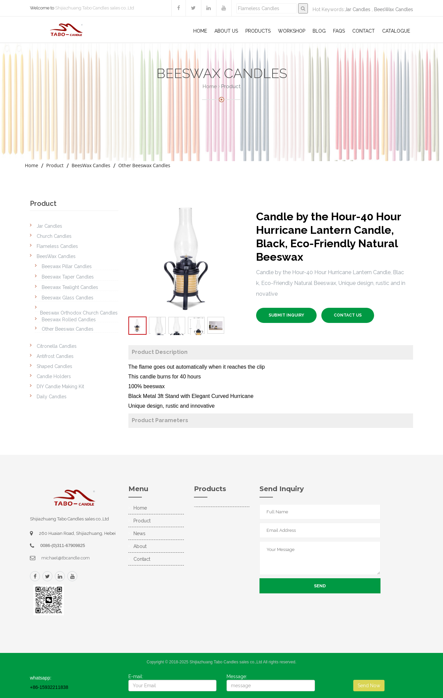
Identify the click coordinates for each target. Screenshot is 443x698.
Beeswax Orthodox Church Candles (79, 313)
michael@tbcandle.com (65, 557)
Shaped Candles (54, 366)
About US (226, 31)
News (139, 533)
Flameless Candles (57, 246)
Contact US (348, 315)
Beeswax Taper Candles (68, 277)
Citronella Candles (57, 346)
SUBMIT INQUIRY (286, 315)
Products (258, 31)
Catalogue (396, 31)
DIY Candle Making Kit (60, 386)
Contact (363, 31)
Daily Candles (52, 396)
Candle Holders (54, 376)
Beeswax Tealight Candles (70, 287)
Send (320, 585)
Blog (319, 31)
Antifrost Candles (55, 356)
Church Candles (54, 236)
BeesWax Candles (393, 9)
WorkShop (291, 31)
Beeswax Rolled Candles (69, 319)
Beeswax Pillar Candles (67, 266)
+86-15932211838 (49, 687)
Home (200, 31)
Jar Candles (357, 9)
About (140, 546)
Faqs (339, 31)
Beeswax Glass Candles (67, 297)
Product (55, 165)
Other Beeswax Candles (144, 165)
